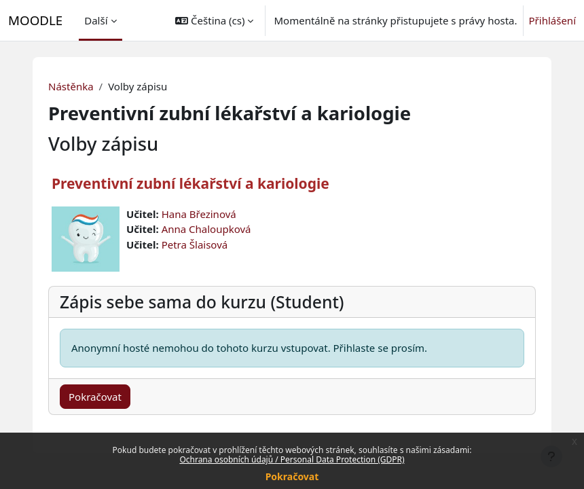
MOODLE (35, 20)
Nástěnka (71, 86)
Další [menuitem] (95, 20)
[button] (214, 20)
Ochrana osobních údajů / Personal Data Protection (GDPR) (291, 459)
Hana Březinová (199, 214)
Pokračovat (292, 476)
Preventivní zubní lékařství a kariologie (190, 183)
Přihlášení (552, 20)
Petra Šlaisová (195, 244)
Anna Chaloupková (206, 229)
